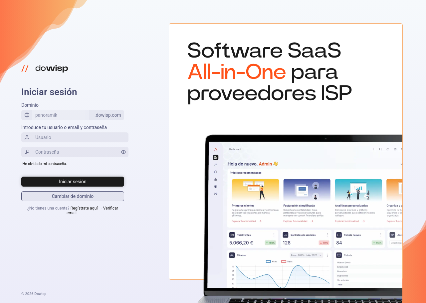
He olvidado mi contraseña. (45, 164)
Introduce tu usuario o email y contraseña (64, 127)
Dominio (30, 105)
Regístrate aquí (84, 208)
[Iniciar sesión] (72, 182)
